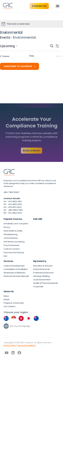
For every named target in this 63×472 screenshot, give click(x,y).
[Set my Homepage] (6, 326)
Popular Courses (13, 218)
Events (5, 37)
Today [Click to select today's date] (31, 56)
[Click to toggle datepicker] (8, 46)
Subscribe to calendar (18, 66)
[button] (57, 6)
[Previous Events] (4, 56)
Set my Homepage (20, 326)
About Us (9, 291)
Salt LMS (37, 218)
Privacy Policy (10, 345)
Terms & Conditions (26, 345)
